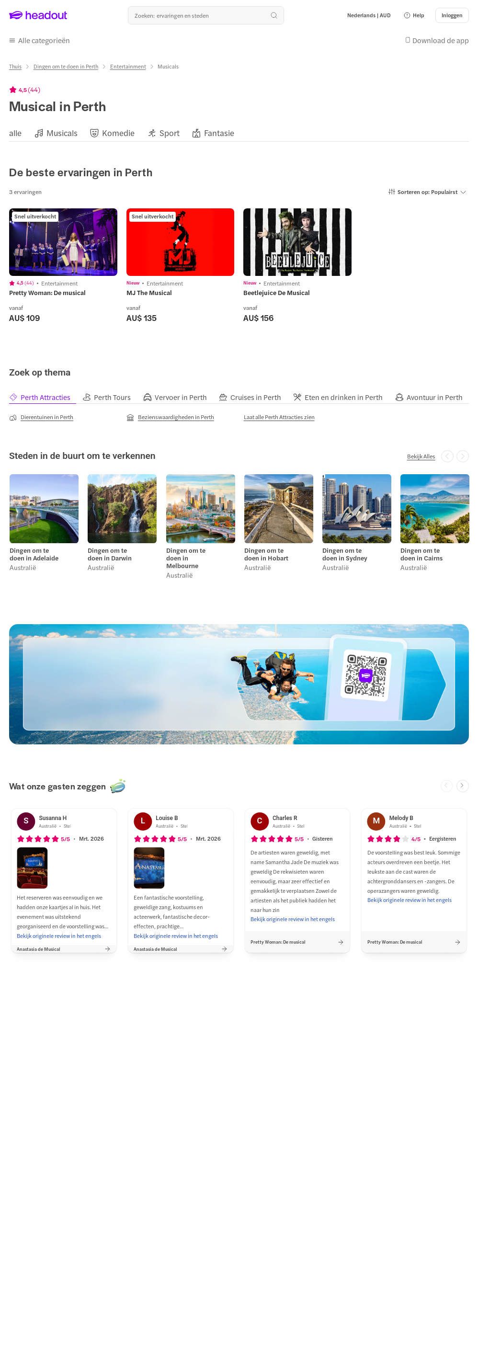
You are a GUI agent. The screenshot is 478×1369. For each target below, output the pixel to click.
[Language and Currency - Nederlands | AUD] (369, 15)
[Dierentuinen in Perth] (41, 415)
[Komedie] (118, 131)
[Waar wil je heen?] (206, 15)
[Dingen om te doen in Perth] (66, 65)
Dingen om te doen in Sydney (344, 551)
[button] (414, 15)
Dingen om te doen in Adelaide (33, 551)
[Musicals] (62, 131)
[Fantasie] (219, 131)
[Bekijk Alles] (421, 454)
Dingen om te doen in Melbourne (185, 555)
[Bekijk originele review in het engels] (59, 932)
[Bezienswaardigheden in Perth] (170, 415)
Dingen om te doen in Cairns (421, 551)
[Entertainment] (128, 65)
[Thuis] (15, 65)
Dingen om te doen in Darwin (109, 551)
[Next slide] (462, 782)
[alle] (15, 131)
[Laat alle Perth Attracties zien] (279, 415)
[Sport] (169, 131)
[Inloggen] (452, 15)
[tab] (45, 395)
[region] (239, 131)
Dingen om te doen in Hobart (266, 551)
